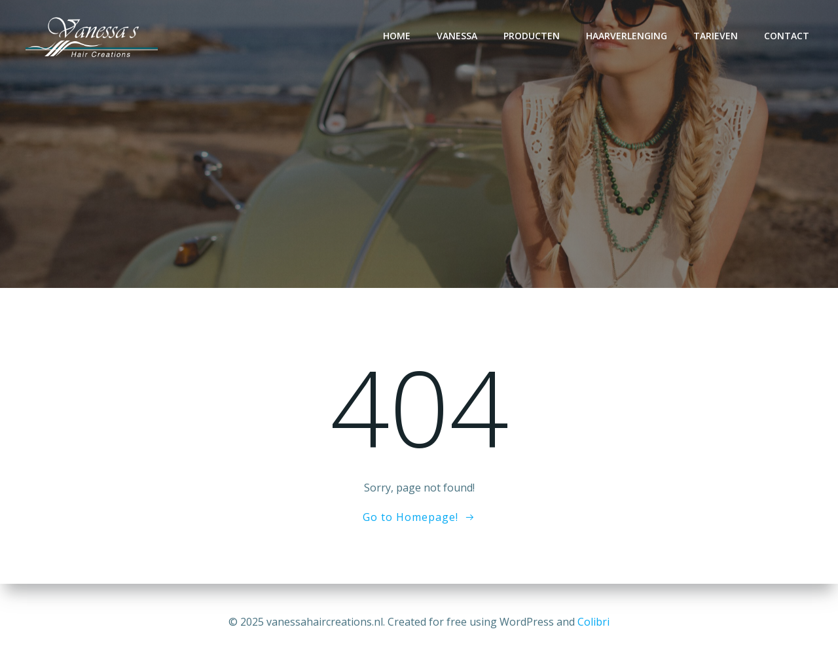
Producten (531, 35)
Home (396, 35)
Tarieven (715, 35)
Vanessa (457, 35)
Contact (786, 35)
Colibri (593, 622)
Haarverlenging (626, 35)
